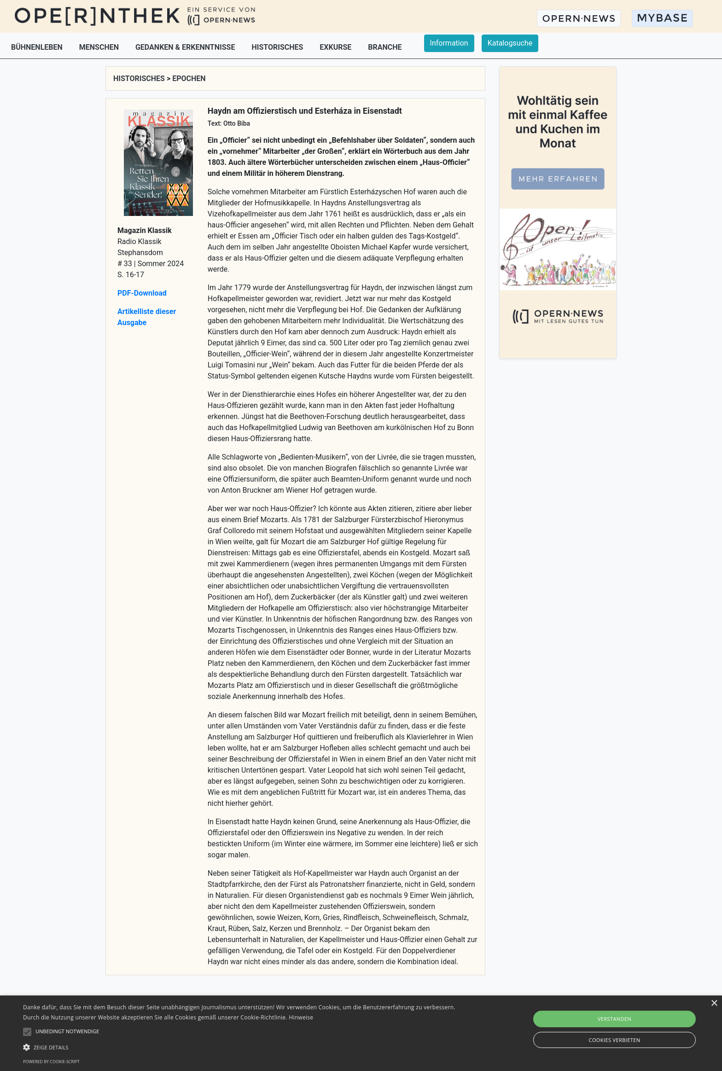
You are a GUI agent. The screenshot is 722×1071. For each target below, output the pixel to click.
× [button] (713, 1003)
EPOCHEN (188, 78)
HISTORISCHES (278, 47)
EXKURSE (336, 47)
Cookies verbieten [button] (614, 1039)
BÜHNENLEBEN (37, 47)
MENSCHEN (100, 47)
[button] (242, 1047)
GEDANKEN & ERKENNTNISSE (186, 47)
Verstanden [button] (614, 1018)
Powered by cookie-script (51, 1062)
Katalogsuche (510, 43)
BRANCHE (385, 47)
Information (449, 43)
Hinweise (301, 1017)
